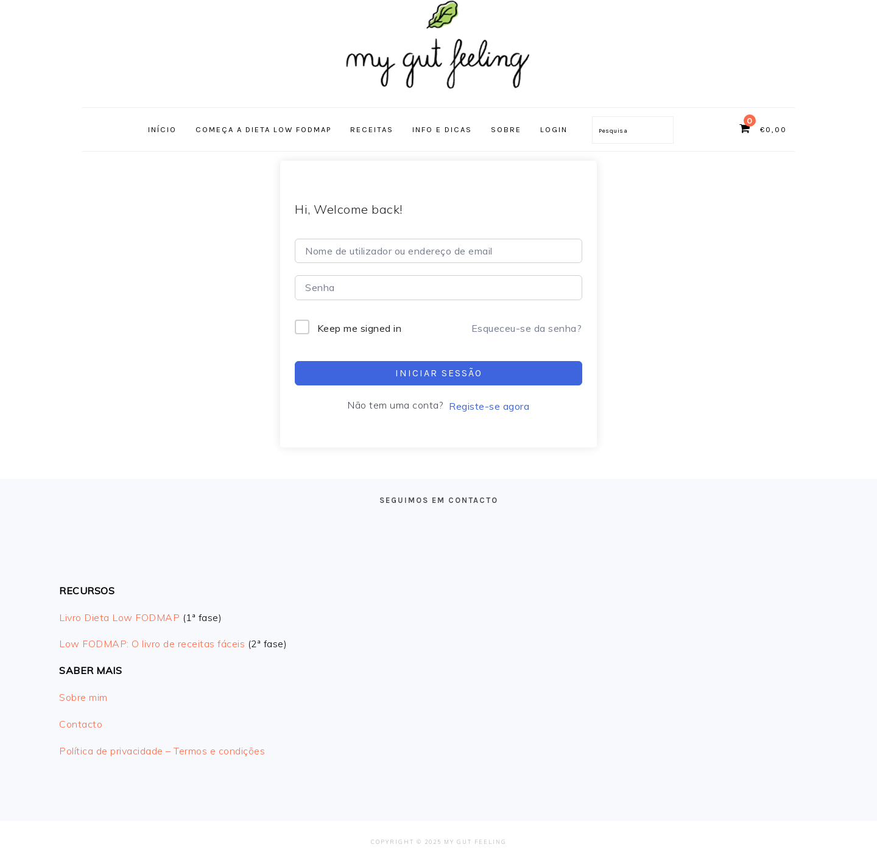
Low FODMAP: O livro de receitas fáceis (152, 643)
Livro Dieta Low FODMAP (119, 617)
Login (554, 129)
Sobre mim (83, 697)
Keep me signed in (359, 328)
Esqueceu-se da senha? (526, 328)
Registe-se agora (489, 406)
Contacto (80, 724)
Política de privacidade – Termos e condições (162, 751)
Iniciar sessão (438, 373)
